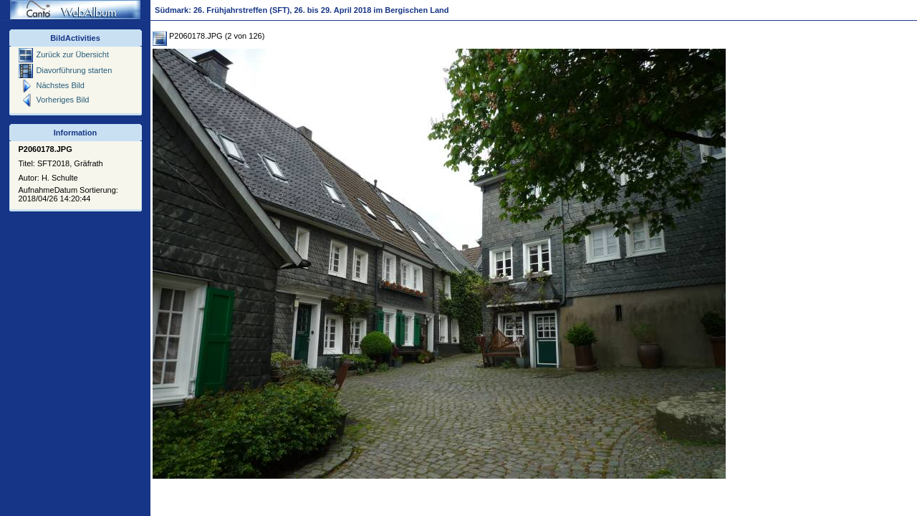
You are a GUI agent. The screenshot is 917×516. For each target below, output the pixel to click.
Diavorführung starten (65, 70)
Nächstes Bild (52, 85)
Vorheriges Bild (54, 99)
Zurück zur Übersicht (64, 54)
